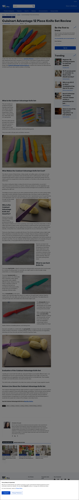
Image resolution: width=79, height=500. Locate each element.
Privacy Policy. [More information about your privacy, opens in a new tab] (19, 488)
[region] (39, 490)
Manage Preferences (17, 492)
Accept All (6, 492)
